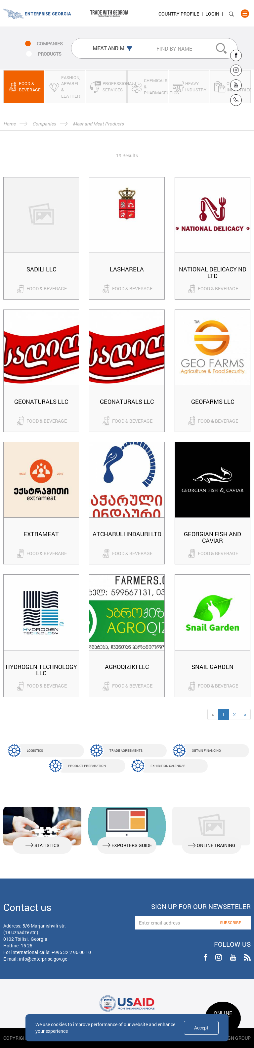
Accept (201, 1027)
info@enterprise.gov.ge (43, 959)
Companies (44, 123)
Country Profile (178, 14)
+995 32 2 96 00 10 (71, 952)
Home (9, 123)
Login (212, 14)
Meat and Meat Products (98, 123)
